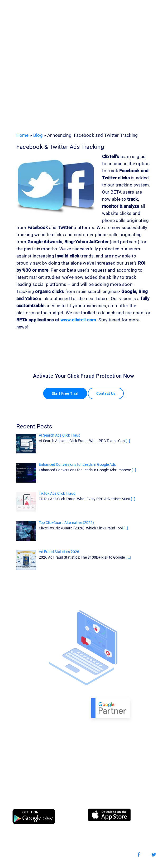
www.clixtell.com (78, 319)
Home (22, 135)
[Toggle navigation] (143, 14)
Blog (38, 135)
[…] (128, 441)
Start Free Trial (65, 393)
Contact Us (106, 393)
